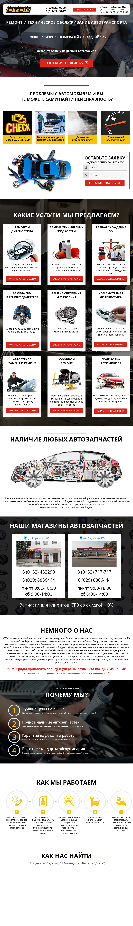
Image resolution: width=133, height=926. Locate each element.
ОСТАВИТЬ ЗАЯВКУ (65, 62)
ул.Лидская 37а (94, 538)
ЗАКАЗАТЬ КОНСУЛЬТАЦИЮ (22, 278)
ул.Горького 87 (39, 538)
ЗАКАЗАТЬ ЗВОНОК (84, 9)
